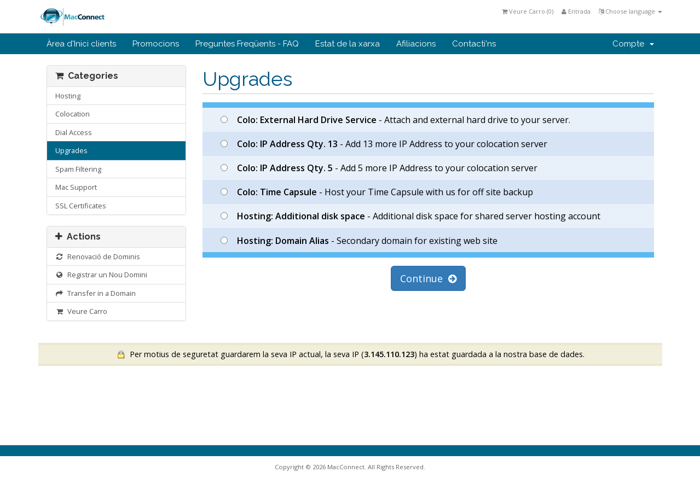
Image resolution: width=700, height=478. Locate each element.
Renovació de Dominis (98, 256)
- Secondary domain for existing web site (359, 241)
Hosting (67, 96)
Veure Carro (81, 311)
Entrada (576, 11)
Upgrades (71, 150)
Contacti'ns (474, 44)
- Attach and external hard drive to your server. (395, 120)
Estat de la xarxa (347, 44)
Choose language (630, 11)
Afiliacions (416, 44)
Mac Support (76, 187)
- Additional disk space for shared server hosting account (410, 216)
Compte (633, 44)
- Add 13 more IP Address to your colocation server (384, 144)
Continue (428, 278)
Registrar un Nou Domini (101, 274)
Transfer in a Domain (95, 293)
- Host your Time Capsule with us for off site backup (377, 192)
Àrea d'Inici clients (81, 44)
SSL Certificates (80, 206)
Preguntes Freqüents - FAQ (247, 44)
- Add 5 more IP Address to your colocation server (379, 168)
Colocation (72, 114)
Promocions (155, 44)
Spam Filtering (78, 169)
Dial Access (73, 132)
